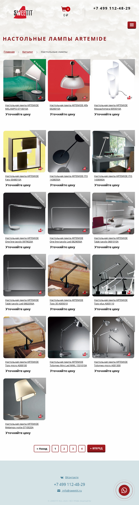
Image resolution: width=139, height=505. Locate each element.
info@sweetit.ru (72, 490)
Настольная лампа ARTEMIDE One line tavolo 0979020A (22, 239)
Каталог (27, 52)
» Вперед (96, 448)
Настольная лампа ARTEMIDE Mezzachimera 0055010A (111, 107)
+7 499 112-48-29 (112, 8)
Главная (9, 52)
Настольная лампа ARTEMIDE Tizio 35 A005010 (66, 301)
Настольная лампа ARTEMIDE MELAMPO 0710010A (22, 107)
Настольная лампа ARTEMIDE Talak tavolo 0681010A (111, 239)
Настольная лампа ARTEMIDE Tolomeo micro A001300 (111, 363)
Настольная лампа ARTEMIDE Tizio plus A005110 (111, 301)
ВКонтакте (72, 477)
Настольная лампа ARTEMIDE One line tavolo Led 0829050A (66, 239)
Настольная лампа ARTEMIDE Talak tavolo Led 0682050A (22, 301)
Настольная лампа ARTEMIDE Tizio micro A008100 (22, 363)
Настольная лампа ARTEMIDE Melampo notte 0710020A (22, 425)
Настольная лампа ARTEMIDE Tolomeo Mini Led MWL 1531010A (68, 363)
